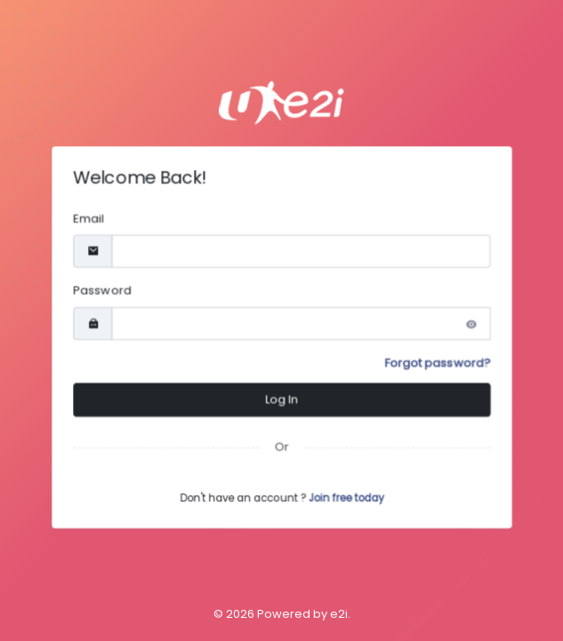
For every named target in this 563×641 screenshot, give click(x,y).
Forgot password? (441, 364)
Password (97, 290)
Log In (281, 401)
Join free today (347, 502)
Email (84, 216)
